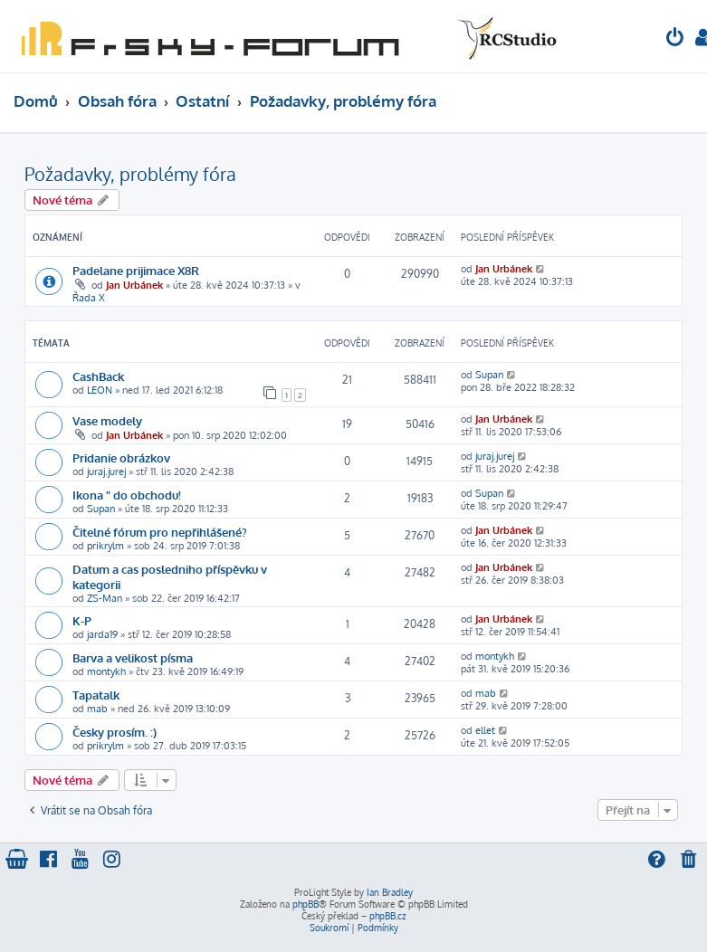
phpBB (305, 904)
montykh (106, 671)
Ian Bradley (390, 892)
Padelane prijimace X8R (135, 270)
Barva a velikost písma (132, 657)
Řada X (88, 297)
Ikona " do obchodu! (126, 494)
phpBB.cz (387, 915)
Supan (489, 374)
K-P (81, 620)
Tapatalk (95, 694)
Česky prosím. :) (114, 731)
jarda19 (102, 634)
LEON (99, 390)
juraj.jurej (106, 471)
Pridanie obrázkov (121, 457)
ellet (485, 730)
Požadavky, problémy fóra (130, 174)
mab (97, 708)
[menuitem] (675, 39)
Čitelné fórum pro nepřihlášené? (159, 531)
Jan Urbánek (134, 285)
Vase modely (107, 420)
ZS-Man (104, 598)
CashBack (98, 376)
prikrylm (105, 545)
